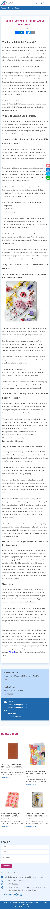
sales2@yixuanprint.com (17, 704)
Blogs (17, 8)
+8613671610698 (25, 880)
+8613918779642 (10, 880)
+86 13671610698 (14, 716)
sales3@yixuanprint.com (17, 707)
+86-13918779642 (14, 713)
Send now (7, 865)
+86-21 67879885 (11, 884)
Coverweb (31, 907)
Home (10, 8)
